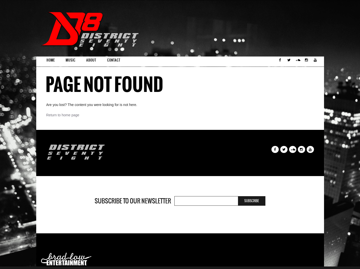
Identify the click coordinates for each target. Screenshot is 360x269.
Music (70, 60)
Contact (114, 60)
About (91, 60)
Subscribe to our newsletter (133, 201)
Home (51, 60)
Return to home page (62, 115)
